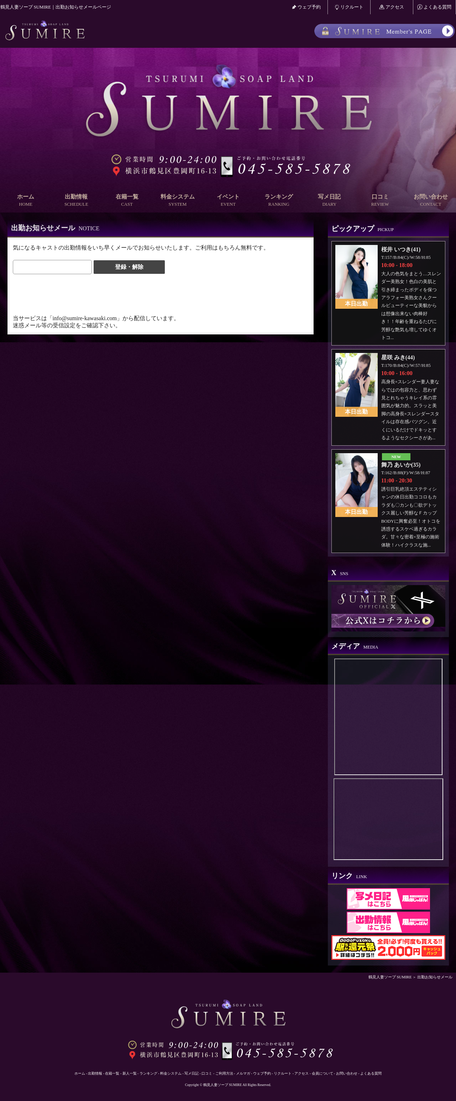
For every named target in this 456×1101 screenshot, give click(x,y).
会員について (322, 1073)
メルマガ (243, 1073)
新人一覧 (129, 1073)
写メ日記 (329, 200)
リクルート (349, 7)
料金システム (177, 200)
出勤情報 (76, 200)
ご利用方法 (224, 1073)
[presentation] (67, 294)
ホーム (25, 200)
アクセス (391, 7)
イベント (228, 200)
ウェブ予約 (306, 7)
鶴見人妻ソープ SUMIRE (390, 977)
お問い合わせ (430, 200)
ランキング (278, 200)
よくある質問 (434, 7)
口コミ (380, 200)
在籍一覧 (126, 200)
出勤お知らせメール (434, 977)
